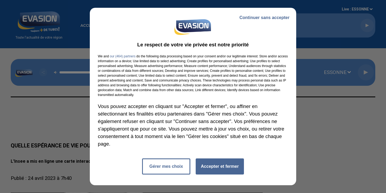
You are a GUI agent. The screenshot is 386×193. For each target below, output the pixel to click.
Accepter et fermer (220, 166)
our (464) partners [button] (122, 56)
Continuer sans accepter (264, 17)
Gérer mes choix (166, 166)
